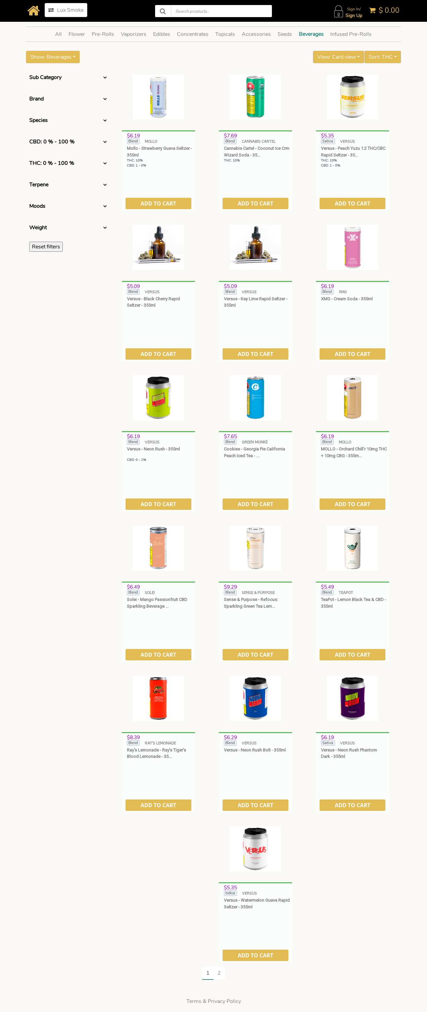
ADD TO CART (158, 203)
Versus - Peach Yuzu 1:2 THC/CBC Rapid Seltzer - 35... (353, 152)
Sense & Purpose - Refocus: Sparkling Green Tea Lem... (251, 603)
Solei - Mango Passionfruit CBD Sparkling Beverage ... (157, 603)
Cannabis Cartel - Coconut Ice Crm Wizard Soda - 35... (256, 152)
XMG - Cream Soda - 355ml (347, 298)
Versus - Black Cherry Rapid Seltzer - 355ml (153, 302)
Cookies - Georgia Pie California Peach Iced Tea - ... (254, 452)
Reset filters (46, 246)
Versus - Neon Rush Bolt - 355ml (255, 750)
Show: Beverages (51, 57)
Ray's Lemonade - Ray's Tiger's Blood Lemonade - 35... (156, 753)
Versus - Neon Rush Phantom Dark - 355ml (349, 753)
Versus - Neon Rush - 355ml (153, 449)
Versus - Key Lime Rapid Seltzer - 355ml (255, 302)
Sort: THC (381, 57)
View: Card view (336, 57)
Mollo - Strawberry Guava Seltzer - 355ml (159, 152)
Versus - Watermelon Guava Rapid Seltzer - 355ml (257, 903)
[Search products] (213, 11)
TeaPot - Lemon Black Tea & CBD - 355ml (353, 603)
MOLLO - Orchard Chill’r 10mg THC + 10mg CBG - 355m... (354, 452)
